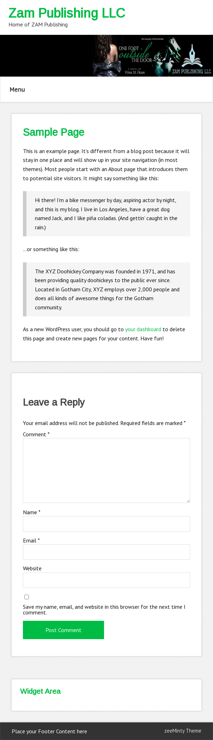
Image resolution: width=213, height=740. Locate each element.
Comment (36, 434)
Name (32, 512)
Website (32, 568)
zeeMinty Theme (182, 730)
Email (31, 540)
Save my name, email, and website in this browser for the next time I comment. (104, 609)
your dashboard (143, 329)
